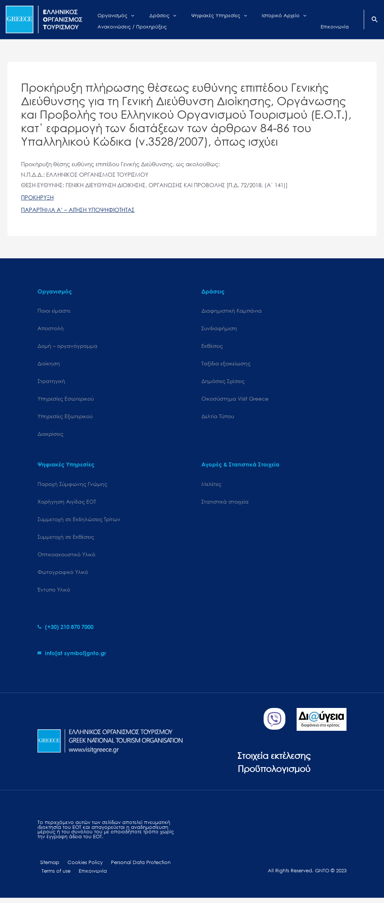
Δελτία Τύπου (217, 418)
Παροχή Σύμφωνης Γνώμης (72, 486)
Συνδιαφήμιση (219, 328)
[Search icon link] (375, 20)
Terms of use (54, 876)
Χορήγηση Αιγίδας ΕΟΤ (67, 504)
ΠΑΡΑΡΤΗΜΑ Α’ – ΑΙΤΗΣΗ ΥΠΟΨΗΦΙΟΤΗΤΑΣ (78, 209)
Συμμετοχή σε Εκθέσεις (66, 540)
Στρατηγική (51, 382)
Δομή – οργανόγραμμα (68, 346)
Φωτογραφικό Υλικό (63, 576)
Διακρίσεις (50, 436)
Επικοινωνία (88, 876)
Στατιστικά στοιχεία (225, 504)
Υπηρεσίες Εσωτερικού (66, 400)
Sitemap (47, 867)
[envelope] (72, 657)
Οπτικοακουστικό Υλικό (66, 558)
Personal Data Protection (131, 867)
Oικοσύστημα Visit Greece (234, 400)
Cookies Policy (79, 867)
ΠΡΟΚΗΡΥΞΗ (37, 197)
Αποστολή (51, 328)
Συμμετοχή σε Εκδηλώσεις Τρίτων (79, 522)
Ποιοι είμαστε (54, 310)
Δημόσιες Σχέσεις (222, 382)
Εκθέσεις (212, 346)
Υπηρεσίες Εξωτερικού (65, 418)
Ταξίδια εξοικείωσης (225, 364)
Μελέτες (211, 486)
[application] (125, 13)
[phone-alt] (65, 631)
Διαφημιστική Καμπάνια (231, 310)
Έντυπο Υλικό (54, 593)
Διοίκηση (49, 364)
